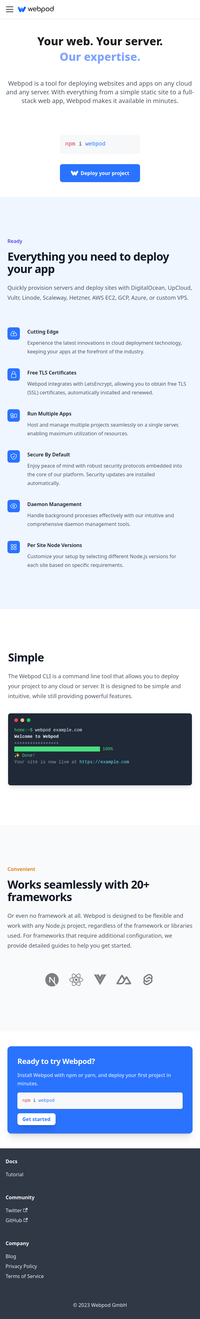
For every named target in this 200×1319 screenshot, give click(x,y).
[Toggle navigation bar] (9, 9)
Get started (36, 1119)
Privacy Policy (21, 1266)
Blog (11, 1256)
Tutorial (14, 1174)
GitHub (17, 1220)
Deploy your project (100, 173)
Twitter (17, 1210)
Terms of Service (25, 1276)
